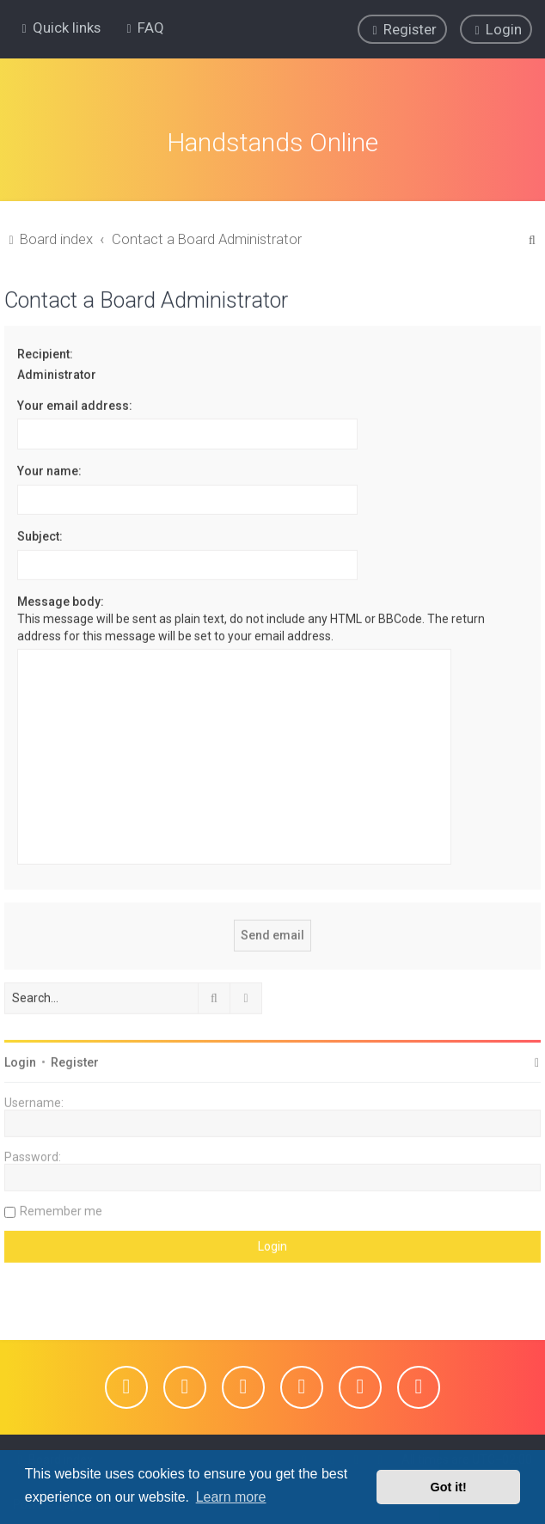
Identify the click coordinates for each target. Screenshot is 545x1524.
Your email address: (74, 403)
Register (75, 1060)
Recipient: (45, 351)
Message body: (60, 600)
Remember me (61, 1208)
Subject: (40, 535)
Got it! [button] (449, 1487)
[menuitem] (143, 27)
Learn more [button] (231, 1497)
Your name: (49, 468)
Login (20, 1060)
